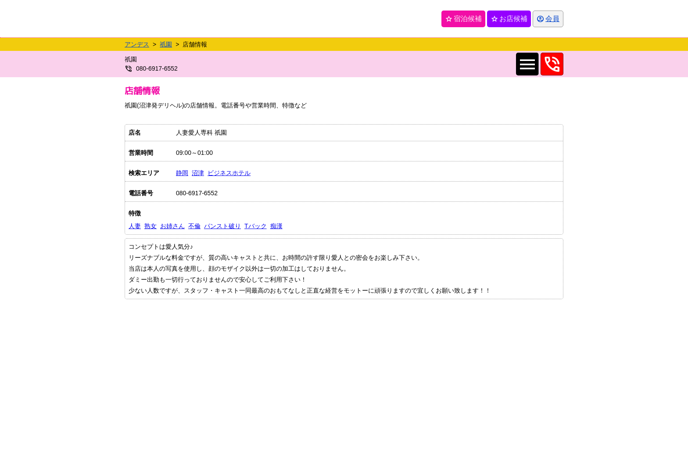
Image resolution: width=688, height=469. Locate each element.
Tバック (255, 225)
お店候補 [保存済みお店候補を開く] (509, 19)
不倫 (194, 225)
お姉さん (172, 225)
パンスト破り (222, 225)
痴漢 (276, 225)
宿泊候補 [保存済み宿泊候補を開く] (463, 19)
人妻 (135, 225)
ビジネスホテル (229, 172)
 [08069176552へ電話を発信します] (552, 64)
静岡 (182, 172)
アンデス (137, 44)
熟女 (150, 225)
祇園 (166, 44)
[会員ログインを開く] (548, 19)
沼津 (198, 172)
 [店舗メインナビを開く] (527, 64)
